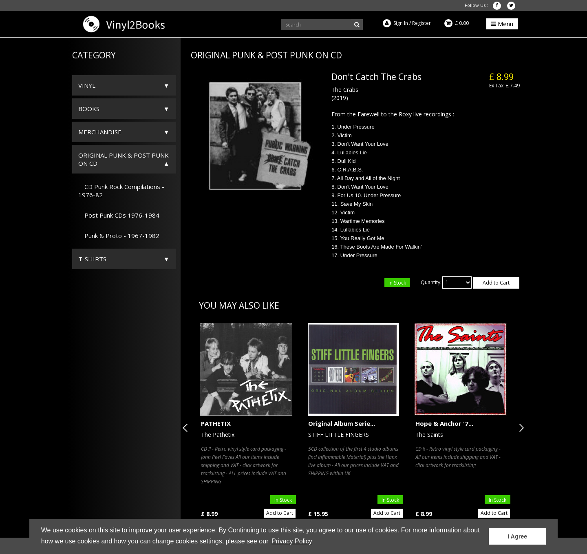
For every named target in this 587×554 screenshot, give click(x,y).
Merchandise (99, 132)
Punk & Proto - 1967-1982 (118, 235)
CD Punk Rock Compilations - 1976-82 (121, 190)
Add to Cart (496, 282)
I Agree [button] (517, 536)
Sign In (400, 23)
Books (88, 109)
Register (421, 23)
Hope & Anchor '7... (444, 423)
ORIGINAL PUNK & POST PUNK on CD (123, 159)
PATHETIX (216, 423)
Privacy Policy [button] (291, 541)
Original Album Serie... (341, 423)
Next (520, 428)
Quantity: (431, 282)
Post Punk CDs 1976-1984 (118, 215)
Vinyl (86, 85)
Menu (502, 24)
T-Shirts (92, 259)
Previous (187, 428)
